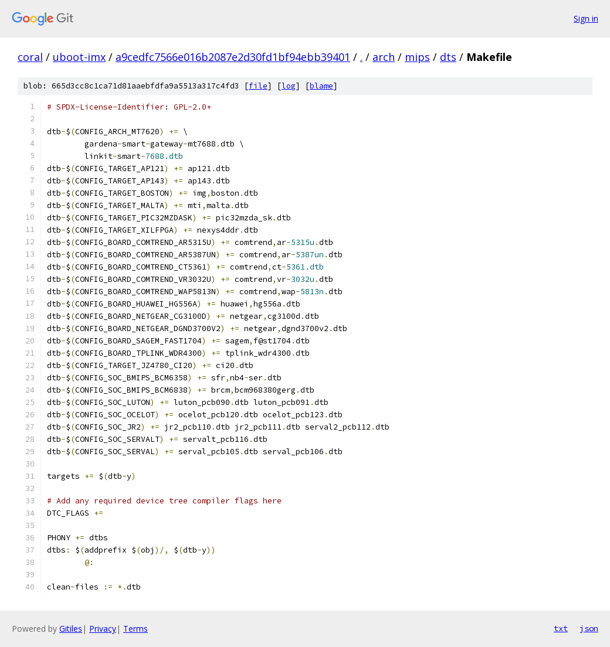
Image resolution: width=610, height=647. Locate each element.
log (289, 86)
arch (383, 57)
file (258, 86)
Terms (135, 628)
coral (30, 57)
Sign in (586, 18)
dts (448, 57)
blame (321, 86)
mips (417, 57)
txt (561, 628)
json (589, 628)
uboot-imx (79, 57)
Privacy (102, 628)
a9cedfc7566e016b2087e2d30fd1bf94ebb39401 (233, 57)
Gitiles (70, 628)
